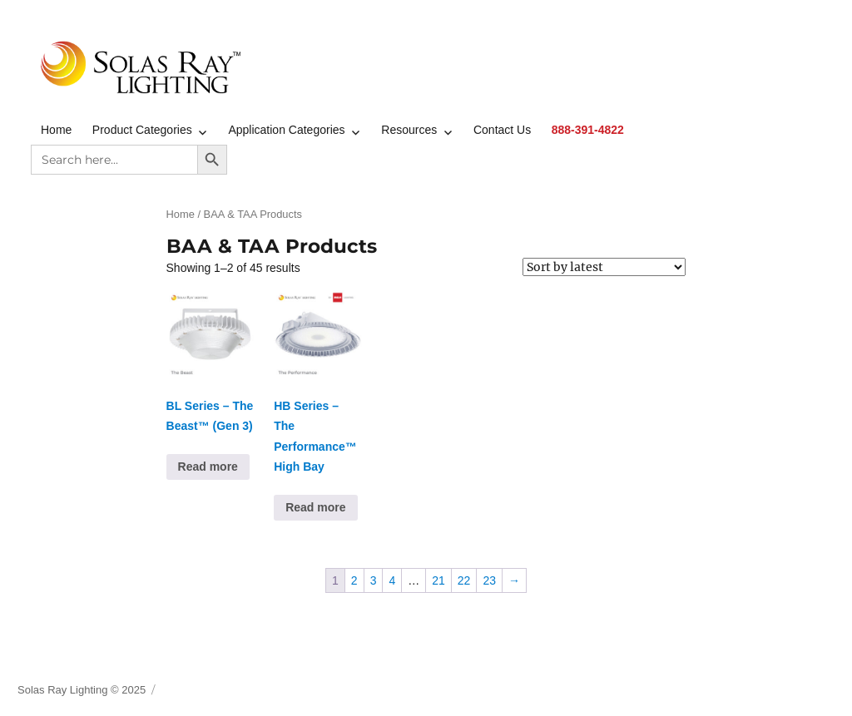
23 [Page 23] (489, 580)
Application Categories (286, 129)
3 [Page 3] (373, 580)
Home (56, 129)
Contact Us (502, 129)
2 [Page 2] (354, 580)
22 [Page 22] (464, 580)
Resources (409, 129)
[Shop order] (604, 267)
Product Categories (142, 129)
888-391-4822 (588, 129)
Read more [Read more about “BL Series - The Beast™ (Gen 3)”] (208, 466)
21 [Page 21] (438, 580)
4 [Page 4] (392, 580)
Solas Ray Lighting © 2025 (81, 690)
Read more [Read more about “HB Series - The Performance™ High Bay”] (315, 507)
